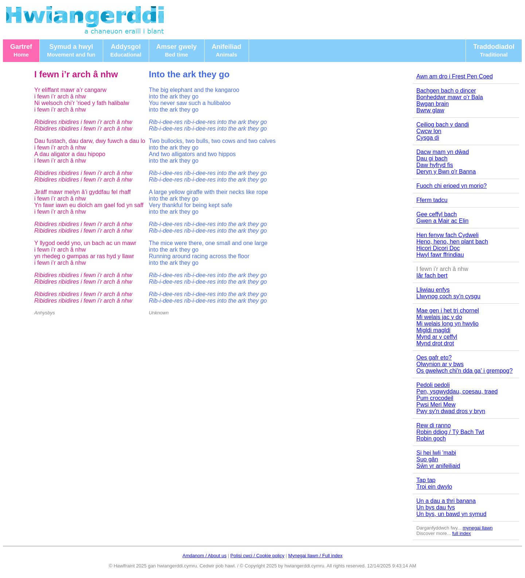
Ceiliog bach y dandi (442, 124)
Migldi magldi (433, 330)
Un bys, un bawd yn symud (451, 514)
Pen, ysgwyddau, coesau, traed (457, 391)
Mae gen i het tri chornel (447, 310)
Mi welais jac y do (439, 317)
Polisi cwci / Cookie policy (257, 555)
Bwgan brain (432, 104)
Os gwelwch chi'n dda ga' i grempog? (464, 371)
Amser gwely (176, 50)
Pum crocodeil (434, 398)
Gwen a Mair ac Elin (442, 221)
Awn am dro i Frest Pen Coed (454, 76)
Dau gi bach (431, 158)
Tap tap (425, 480)
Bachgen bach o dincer (446, 91)
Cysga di (427, 138)
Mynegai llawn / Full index (315, 555)
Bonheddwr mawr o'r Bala (449, 97)
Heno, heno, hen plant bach (452, 241)
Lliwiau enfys (433, 290)
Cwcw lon (428, 131)
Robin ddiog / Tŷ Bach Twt (450, 432)
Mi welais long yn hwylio (447, 324)
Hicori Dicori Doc (438, 248)
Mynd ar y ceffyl (436, 337)
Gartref (21, 50)
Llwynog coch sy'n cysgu (448, 296)
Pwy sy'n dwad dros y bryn (450, 411)
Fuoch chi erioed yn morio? (451, 186)
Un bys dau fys (435, 507)
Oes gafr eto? (434, 357)
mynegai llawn (478, 528)
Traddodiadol (493, 50)
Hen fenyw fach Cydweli (447, 235)
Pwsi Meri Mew (436, 405)
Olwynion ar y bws (440, 364)
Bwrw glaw (430, 110)
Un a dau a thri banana (446, 501)
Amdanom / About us (205, 555)
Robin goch (431, 438)
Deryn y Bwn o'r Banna (446, 171)
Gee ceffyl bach (436, 214)
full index (461, 533)
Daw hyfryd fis (434, 165)
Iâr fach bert (431, 275)
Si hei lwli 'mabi (436, 453)
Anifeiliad (226, 50)
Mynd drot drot (435, 343)
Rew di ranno (433, 425)
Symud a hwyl (71, 50)
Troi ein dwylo (434, 487)
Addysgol (125, 50)
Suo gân (427, 459)
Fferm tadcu (431, 200)
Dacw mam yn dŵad (442, 152)
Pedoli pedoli (433, 385)
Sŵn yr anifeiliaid (438, 466)
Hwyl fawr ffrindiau (440, 255)
